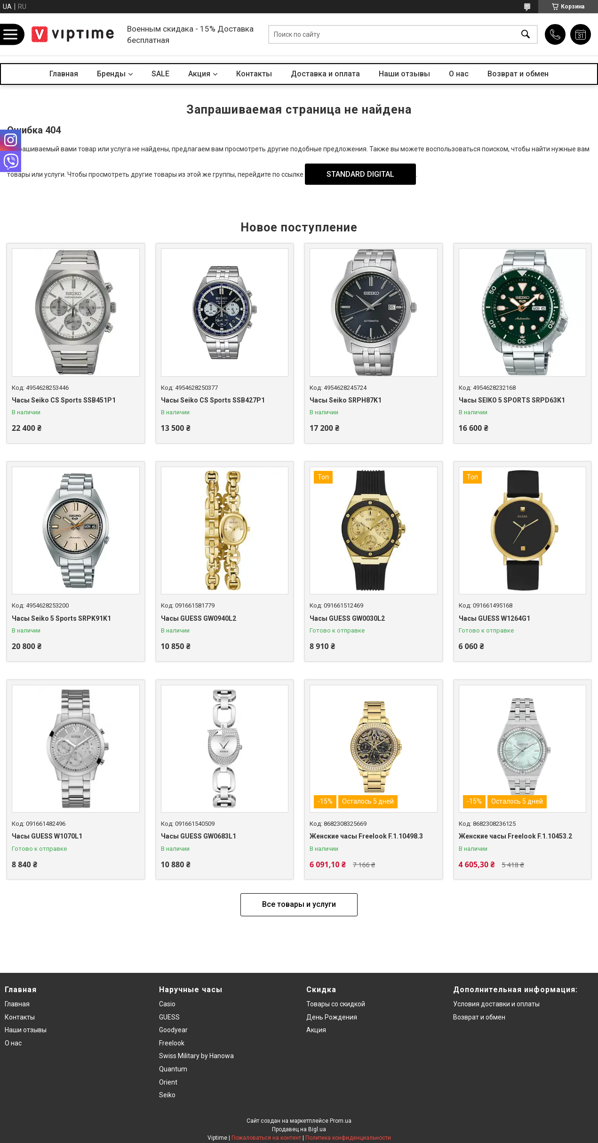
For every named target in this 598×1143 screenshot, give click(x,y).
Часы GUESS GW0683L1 (198, 836)
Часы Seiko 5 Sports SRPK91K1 (61, 618)
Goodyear (173, 1030)
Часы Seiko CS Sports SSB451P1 (64, 400)
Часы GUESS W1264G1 (494, 618)
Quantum (173, 1069)
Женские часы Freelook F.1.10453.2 (515, 836)
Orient (168, 1082)
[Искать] (525, 34)
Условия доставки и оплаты (496, 1004)
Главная (63, 73)
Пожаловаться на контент (266, 1138)
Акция (199, 73)
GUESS (169, 1017)
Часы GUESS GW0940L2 (198, 618)
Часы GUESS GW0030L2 (347, 618)
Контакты (254, 73)
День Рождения (331, 1017)
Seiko (167, 1095)
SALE (160, 73)
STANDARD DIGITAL (360, 174)
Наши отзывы (404, 73)
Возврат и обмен (518, 73)
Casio (167, 1004)
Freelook (171, 1043)
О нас (459, 73)
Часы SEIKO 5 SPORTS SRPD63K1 (512, 400)
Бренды (111, 73)
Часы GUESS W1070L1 (47, 836)
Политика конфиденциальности (348, 1138)
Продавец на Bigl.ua (299, 1129)
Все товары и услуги (299, 904)
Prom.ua (340, 1121)
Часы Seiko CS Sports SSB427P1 (213, 400)
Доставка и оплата (325, 73)
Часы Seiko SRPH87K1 (346, 400)
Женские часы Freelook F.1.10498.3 (366, 836)
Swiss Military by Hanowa (196, 1056)
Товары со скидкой (335, 1004)
